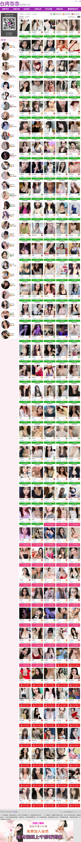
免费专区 (5, 9)
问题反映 (59, 9)
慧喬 (13, 314)
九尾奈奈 (14, 96)
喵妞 (13, 235)
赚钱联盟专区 (73, 9)
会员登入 (27, 9)
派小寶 (13, 285)
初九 (13, 116)
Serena (14, 186)
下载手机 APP (9, 14)
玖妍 (13, 166)
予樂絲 (13, 47)
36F (13, 216)
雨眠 (13, 245)
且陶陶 (13, 206)
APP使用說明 (9, 33)
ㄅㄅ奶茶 (14, 265)
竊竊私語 (14, 195)
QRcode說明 (9, 34)
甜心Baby (14, 126)
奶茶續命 (14, 226)
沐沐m (13, 295)
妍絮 (13, 275)
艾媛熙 (13, 67)
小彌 (13, 325)
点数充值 (16, 9)
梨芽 (13, 305)
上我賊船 (14, 176)
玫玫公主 (14, 57)
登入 (76, 1)
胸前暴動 (14, 106)
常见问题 (48, 9)
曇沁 (13, 136)
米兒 (13, 335)
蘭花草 (13, 146)
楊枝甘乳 (14, 155)
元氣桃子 (14, 76)
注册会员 (37, 9)
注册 (80, 1)
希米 (13, 255)
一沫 (13, 86)
